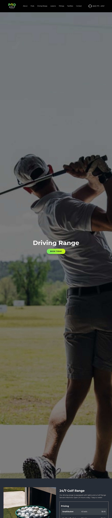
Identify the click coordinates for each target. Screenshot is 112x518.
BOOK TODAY (56, 251)
